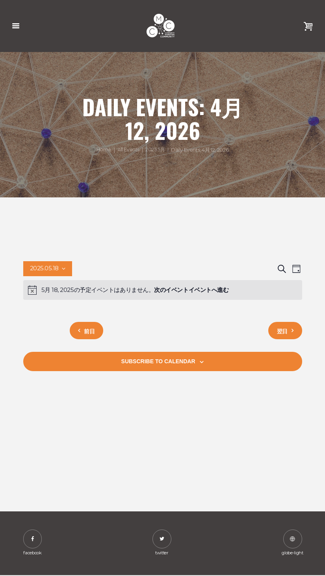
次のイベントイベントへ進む (191, 290)
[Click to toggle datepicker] (47, 269)
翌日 (279, 331)
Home (103, 150)
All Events (128, 150)
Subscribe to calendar (158, 362)
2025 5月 (155, 150)
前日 (92, 331)
